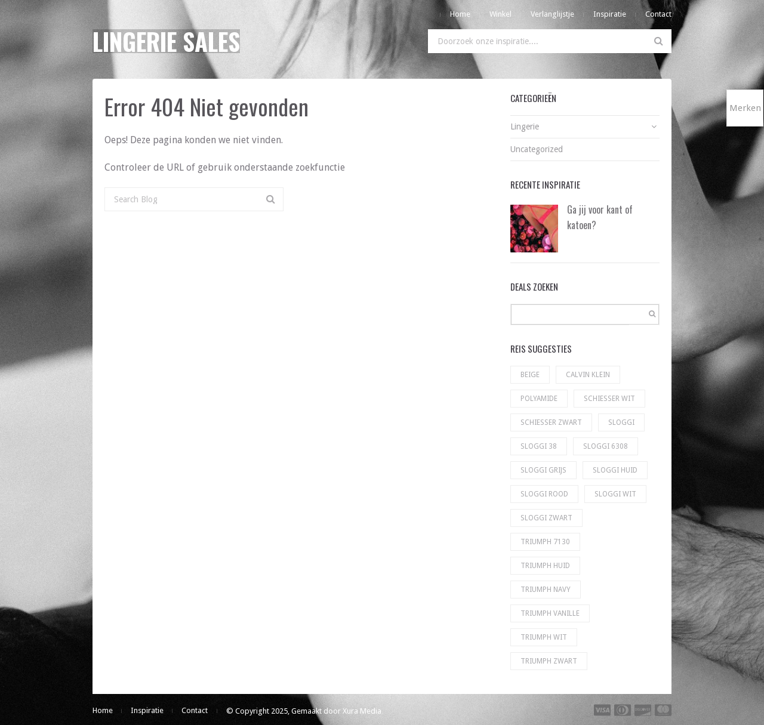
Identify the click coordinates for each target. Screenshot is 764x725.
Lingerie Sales (166, 41)
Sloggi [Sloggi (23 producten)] (621, 422)
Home (460, 14)
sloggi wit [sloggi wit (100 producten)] (615, 494)
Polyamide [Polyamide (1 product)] (538, 398)
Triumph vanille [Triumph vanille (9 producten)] (550, 613)
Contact (658, 14)
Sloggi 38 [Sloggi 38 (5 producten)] (538, 446)
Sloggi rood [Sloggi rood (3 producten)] (544, 494)
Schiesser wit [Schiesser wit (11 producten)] (609, 398)
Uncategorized (536, 149)
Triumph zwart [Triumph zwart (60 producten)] (548, 661)
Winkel (500, 14)
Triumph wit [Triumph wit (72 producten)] (543, 637)
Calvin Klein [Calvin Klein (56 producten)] (588, 375)
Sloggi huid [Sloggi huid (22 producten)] (615, 470)
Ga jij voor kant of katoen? (600, 217)
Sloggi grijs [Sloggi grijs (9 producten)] (543, 470)
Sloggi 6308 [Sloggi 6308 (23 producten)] (605, 446)
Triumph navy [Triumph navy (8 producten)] (545, 589)
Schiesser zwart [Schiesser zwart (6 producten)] (551, 422)
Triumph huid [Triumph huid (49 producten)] (545, 566)
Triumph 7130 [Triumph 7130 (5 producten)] (545, 542)
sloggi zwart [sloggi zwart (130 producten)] (546, 518)
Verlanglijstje (552, 14)
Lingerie (524, 126)
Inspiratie (609, 14)
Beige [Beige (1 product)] (530, 375)
